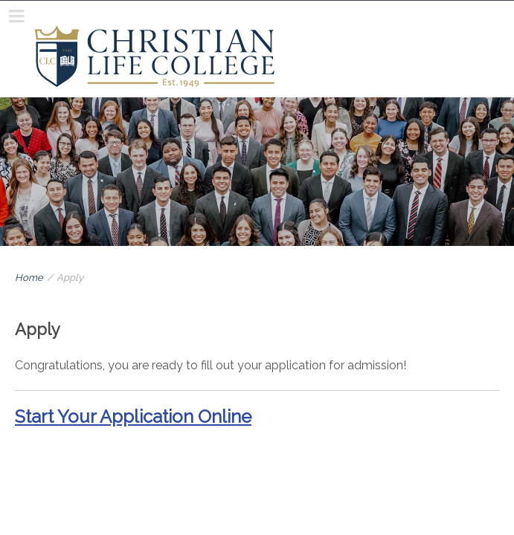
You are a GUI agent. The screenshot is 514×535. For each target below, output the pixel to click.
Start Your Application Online (133, 416)
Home (29, 277)
